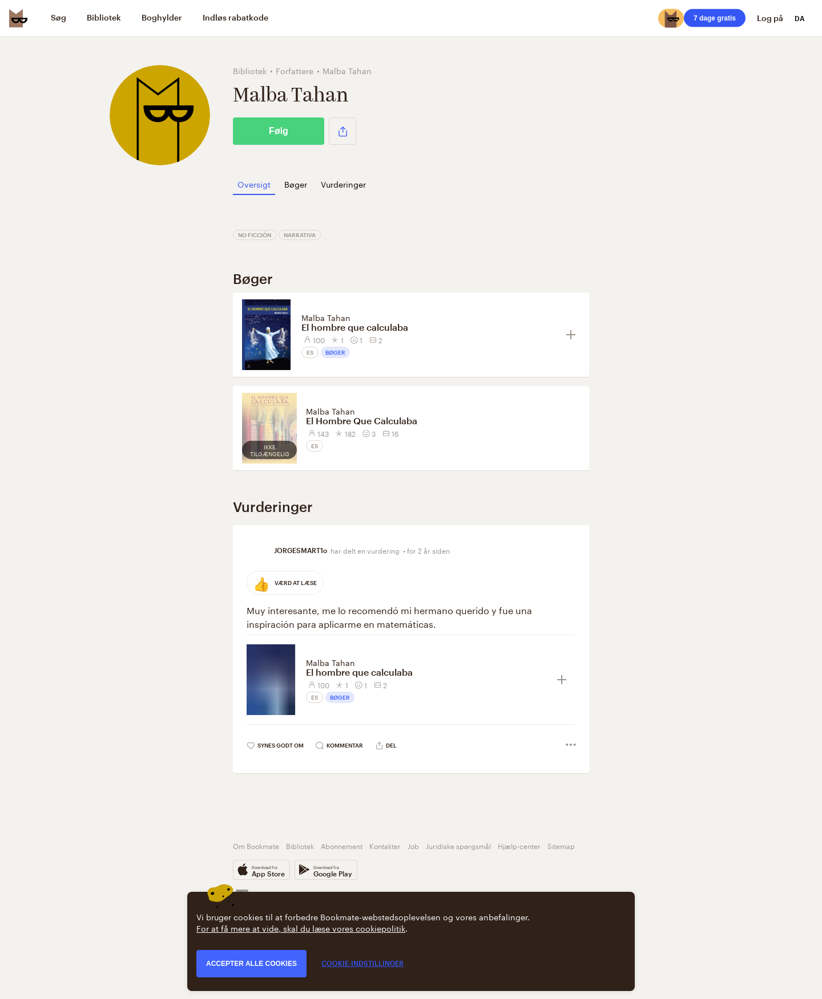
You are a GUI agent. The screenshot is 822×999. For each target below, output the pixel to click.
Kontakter (385, 845)
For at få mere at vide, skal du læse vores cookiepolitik (300, 927)
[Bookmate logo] (18, 18)
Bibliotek (300, 845)
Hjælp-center (519, 845)
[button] (342, 131)
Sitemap (561, 845)
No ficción (254, 235)
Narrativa (300, 235)
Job (413, 845)
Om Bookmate (256, 845)
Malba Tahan (325, 317)
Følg (278, 131)
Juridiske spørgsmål (458, 845)
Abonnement (341, 845)
